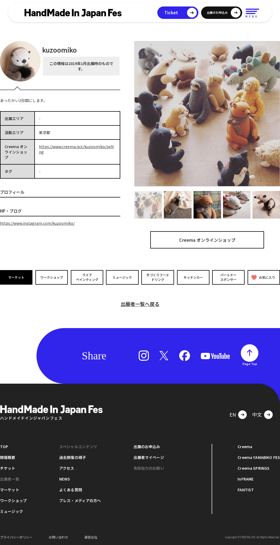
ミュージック (122, 277)
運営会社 (90, 536)
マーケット (16, 277)
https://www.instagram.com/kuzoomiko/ (37, 223)
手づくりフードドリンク (157, 277)
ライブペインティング (87, 277)
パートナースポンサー (228, 277)
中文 (257, 414)
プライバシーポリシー (16, 536)
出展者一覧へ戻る (140, 303)
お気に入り (263, 277)
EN (232, 414)
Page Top (249, 363)
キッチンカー (193, 277)
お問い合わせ (58, 536)
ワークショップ (51, 277)
